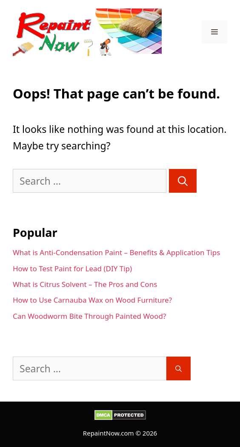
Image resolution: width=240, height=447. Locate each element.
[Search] (183, 181)
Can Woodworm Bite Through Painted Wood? (89, 316)
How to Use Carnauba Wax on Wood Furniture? (92, 300)
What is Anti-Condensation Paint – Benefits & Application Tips (116, 252)
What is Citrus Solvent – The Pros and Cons (85, 284)
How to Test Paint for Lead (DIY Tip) (72, 268)
